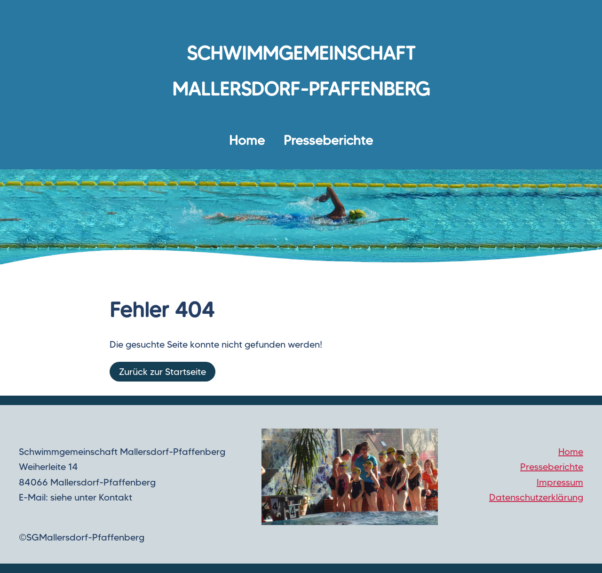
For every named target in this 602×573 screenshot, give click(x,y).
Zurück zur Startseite (162, 371)
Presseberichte (328, 140)
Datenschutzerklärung (536, 497)
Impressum (560, 482)
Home (247, 140)
